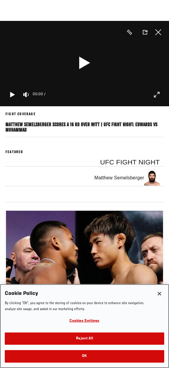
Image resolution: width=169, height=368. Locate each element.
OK (84, 356)
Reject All (84, 339)
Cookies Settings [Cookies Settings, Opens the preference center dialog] (84, 321)
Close (158, 32)
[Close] (159, 293)
